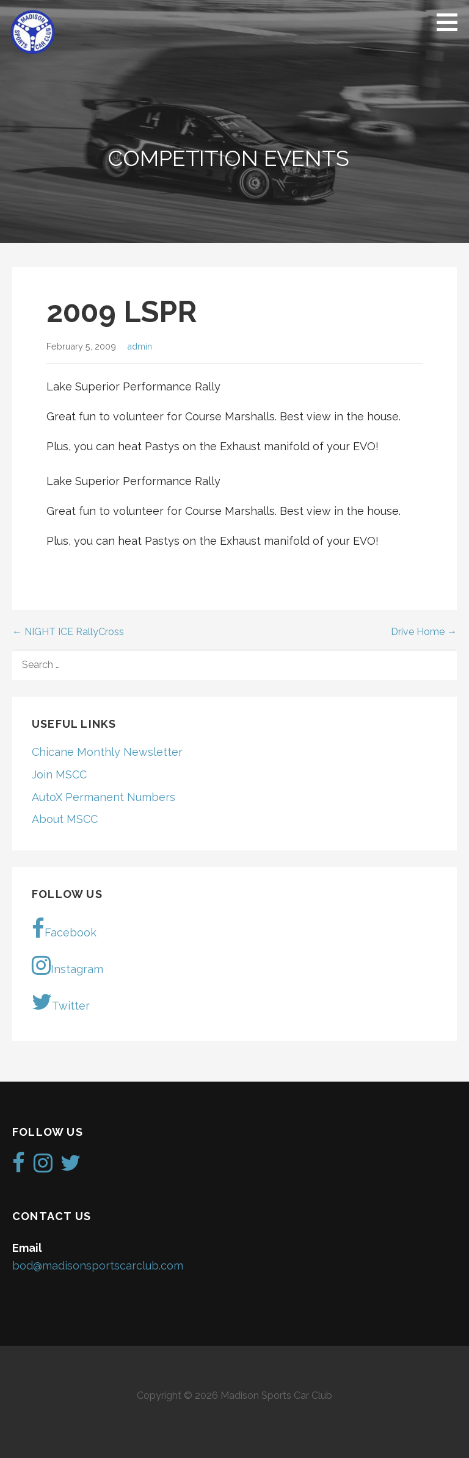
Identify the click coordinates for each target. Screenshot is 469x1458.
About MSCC (65, 819)
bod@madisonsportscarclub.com (97, 1265)
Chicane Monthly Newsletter (107, 751)
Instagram (67, 965)
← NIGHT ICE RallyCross (68, 631)
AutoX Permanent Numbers (103, 797)
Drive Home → (424, 631)
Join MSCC (59, 774)
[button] (451, 22)
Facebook (64, 928)
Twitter (61, 1002)
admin (139, 346)
